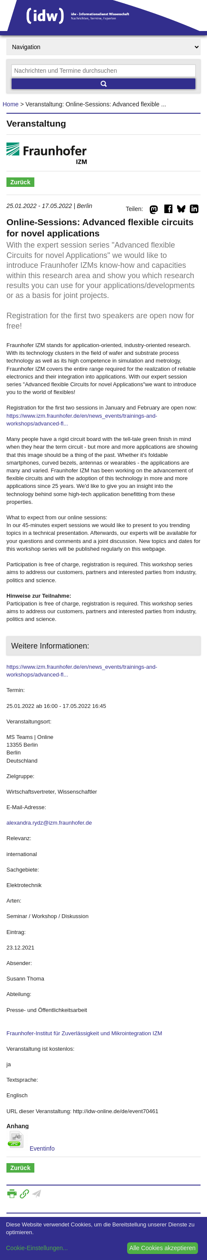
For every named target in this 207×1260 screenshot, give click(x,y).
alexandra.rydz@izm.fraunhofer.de (49, 822)
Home (10, 104)
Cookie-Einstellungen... (37, 1248)
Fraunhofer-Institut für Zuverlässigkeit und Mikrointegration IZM (84, 1033)
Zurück (20, 182)
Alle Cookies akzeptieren (162, 1247)
